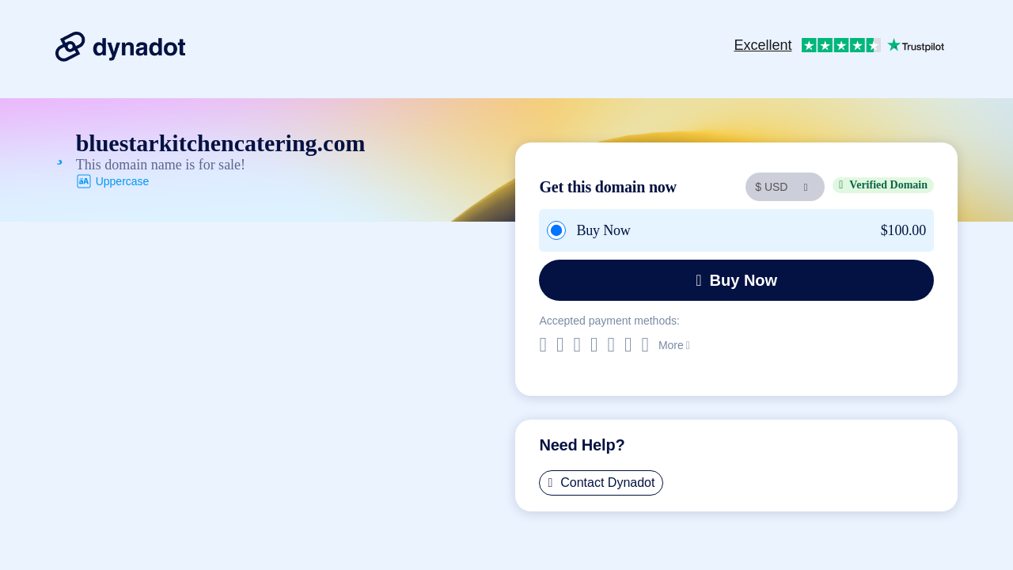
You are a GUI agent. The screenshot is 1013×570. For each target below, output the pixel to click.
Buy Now (736, 280)
